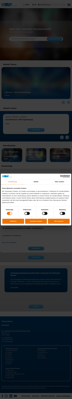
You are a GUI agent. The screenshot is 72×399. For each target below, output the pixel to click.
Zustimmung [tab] (12, 182)
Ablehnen (13, 221)
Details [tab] (36, 182)
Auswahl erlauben (36, 221)
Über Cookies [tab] (59, 182)
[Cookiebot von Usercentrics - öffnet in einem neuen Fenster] (61, 176)
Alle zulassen (58, 221)
